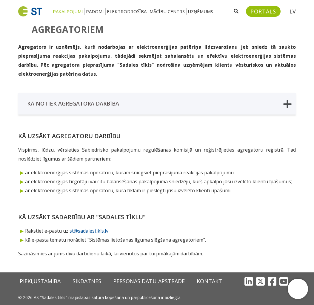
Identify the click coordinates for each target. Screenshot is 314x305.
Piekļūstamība (40, 281)
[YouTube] (283, 281)
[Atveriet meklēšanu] (236, 11)
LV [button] (293, 11)
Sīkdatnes (87, 281)
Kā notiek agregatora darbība (159, 104)
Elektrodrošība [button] (127, 11)
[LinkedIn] (248, 281)
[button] (298, 289)
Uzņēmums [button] (200, 11)
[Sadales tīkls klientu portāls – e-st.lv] (263, 11)
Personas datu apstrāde (149, 281)
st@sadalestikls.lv (89, 231)
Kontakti (210, 281)
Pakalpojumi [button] (68, 11)
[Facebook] (272, 281)
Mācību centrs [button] (167, 11)
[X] (260, 281)
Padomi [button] (95, 11)
